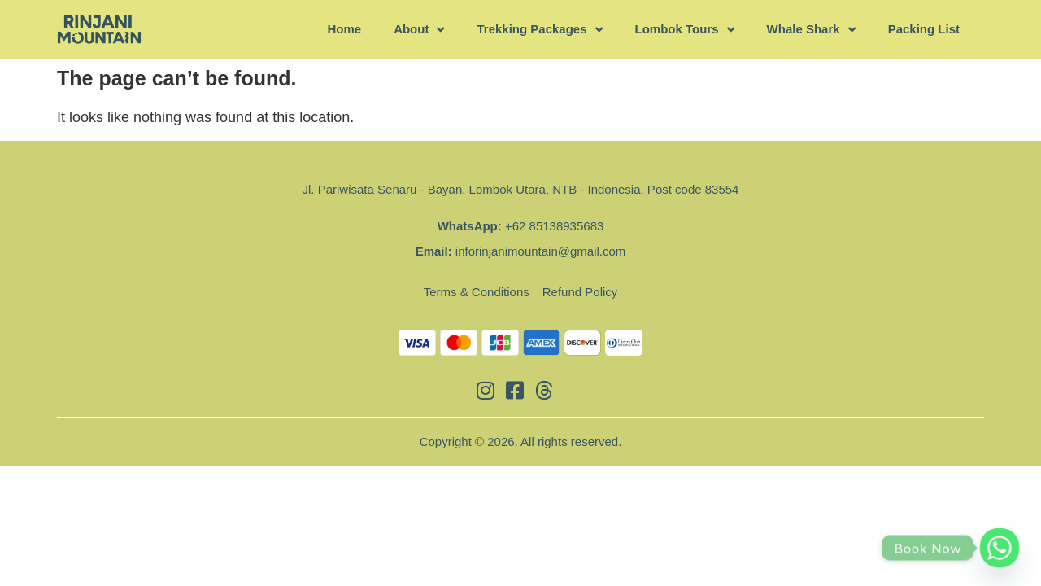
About (419, 29)
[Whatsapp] (999, 548)
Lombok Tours (684, 29)
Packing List (924, 29)
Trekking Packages (539, 29)
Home (344, 29)
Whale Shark (811, 29)
